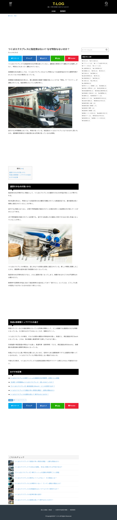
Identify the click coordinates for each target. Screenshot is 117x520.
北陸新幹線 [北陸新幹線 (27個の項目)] (87, 78)
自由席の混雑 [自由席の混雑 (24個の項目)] (87, 100)
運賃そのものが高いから (17, 172)
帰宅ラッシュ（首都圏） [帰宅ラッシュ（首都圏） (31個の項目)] (90, 85)
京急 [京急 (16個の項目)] (95, 71)
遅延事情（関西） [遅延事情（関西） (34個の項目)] (88, 108)
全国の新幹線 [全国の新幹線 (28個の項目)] (87, 76)
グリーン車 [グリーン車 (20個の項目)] (87, 66)
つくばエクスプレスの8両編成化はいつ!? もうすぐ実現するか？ (37, 489)
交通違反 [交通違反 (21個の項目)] (86, 71)
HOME (54, 11)
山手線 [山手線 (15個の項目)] (94, 80)
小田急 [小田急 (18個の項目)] (86, 80)
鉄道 (11, 400)
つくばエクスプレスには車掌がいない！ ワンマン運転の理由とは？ (38, 483)
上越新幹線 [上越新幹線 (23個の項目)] (87, 68)
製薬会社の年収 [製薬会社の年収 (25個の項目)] (100, 100)
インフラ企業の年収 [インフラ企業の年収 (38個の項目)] (101, 63)
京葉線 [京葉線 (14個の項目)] (94, 73)
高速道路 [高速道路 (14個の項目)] (86, 120)
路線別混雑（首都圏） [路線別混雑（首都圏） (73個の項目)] (89, 105)
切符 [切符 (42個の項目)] (97, 76)
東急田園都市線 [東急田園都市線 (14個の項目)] (88, 90)
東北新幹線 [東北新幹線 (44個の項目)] (102, 88)
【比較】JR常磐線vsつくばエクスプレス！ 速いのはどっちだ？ (32, 382)
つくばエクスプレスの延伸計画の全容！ (28, 494)
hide (22, 168)
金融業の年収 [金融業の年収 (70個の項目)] (102, 113)
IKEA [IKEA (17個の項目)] (85, 61)
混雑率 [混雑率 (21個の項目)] (86, 95)
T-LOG (58, 4)
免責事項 (62, 11)
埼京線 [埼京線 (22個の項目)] (97, 78)
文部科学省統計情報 (61, 510)
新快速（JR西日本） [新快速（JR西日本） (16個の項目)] (89, 88)
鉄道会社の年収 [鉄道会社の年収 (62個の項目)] (99, 115)
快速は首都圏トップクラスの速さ (20, 175)
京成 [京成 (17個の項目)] (102, 71)
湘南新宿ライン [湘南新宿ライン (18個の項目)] (97, 95)
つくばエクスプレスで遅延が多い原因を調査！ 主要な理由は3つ (32, 390)
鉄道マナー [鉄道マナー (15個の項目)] (87, 115)
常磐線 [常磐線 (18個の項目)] (103, 85)
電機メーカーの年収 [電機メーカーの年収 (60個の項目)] (99, 118)
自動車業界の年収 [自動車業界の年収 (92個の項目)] (100, 98)
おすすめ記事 (13, 177)
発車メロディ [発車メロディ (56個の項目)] (87, 98)
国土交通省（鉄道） (47, 510)
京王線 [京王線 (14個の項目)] (86, 73)
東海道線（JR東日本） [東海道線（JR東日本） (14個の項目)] (90, 93)
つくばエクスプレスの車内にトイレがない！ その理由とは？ (36, 478)
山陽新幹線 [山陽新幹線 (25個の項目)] (87, 83)
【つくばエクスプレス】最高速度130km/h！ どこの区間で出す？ (32, 386)
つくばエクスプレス (20, 400)
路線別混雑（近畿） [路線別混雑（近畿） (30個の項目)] (89, 103)
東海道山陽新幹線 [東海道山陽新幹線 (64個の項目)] (101, 90)
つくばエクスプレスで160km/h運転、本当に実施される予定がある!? (38, 467)
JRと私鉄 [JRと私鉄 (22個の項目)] (94, 61)
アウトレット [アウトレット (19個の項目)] (87, 63)
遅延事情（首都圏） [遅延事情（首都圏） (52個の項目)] (89, 110)
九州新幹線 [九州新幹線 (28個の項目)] (98, 68)
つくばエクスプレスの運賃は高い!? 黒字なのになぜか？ (29, 394)
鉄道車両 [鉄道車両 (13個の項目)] (86, 118)
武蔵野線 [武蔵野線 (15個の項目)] (103, 93)
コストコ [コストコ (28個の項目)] (97, 66)
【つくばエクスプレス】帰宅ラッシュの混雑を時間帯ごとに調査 (37, 472)
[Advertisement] (58, 32)
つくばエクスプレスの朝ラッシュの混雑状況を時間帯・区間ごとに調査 (34, 378)
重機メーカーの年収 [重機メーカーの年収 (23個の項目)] (89, 113)
